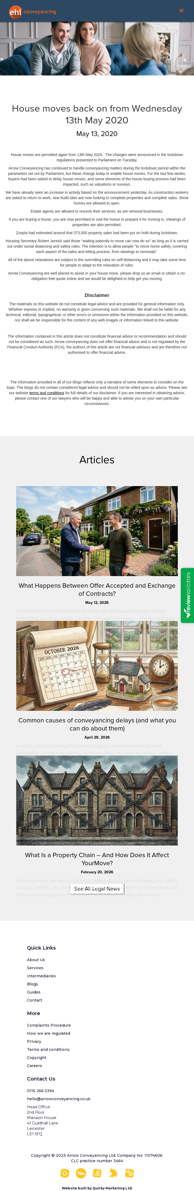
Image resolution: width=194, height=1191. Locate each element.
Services (35, 967)
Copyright (36, 1057)
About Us (36, 959)
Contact (34, 1000)
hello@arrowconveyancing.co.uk (58, 1098)
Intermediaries (41, 976)
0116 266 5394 (40, 1090)
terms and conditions (46, 393)
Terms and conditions (48, 1049)
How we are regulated (48, 1033)
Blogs (32, 984)
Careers (34, 1065)
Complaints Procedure (49, 1025)
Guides (33, 992)
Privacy (34, 1041)
